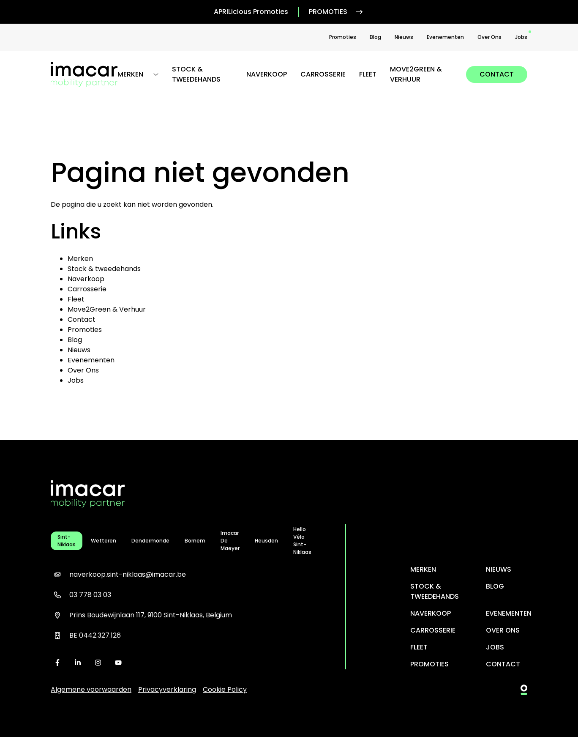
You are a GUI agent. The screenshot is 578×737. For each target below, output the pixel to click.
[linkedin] (78, 662)
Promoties (336, 12)
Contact (497, 74)
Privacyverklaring (167, 689)
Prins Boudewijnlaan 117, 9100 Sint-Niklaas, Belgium (141, 615)
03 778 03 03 (81, 595)
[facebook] (57, 662)
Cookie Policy (225, 689)
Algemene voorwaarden (91, 689)
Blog (375, 37)
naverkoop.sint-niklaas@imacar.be (118, 574)
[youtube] (118, 662)
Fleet (367, 74)
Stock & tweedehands (196, 74)
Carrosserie (323, 74)
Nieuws (404, 37)
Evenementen (445, 37)
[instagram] (98, 662)
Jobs (521, 37)
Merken (80, 258)
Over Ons (489, 37)
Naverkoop (266, 74)
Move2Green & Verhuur (416, 74)
